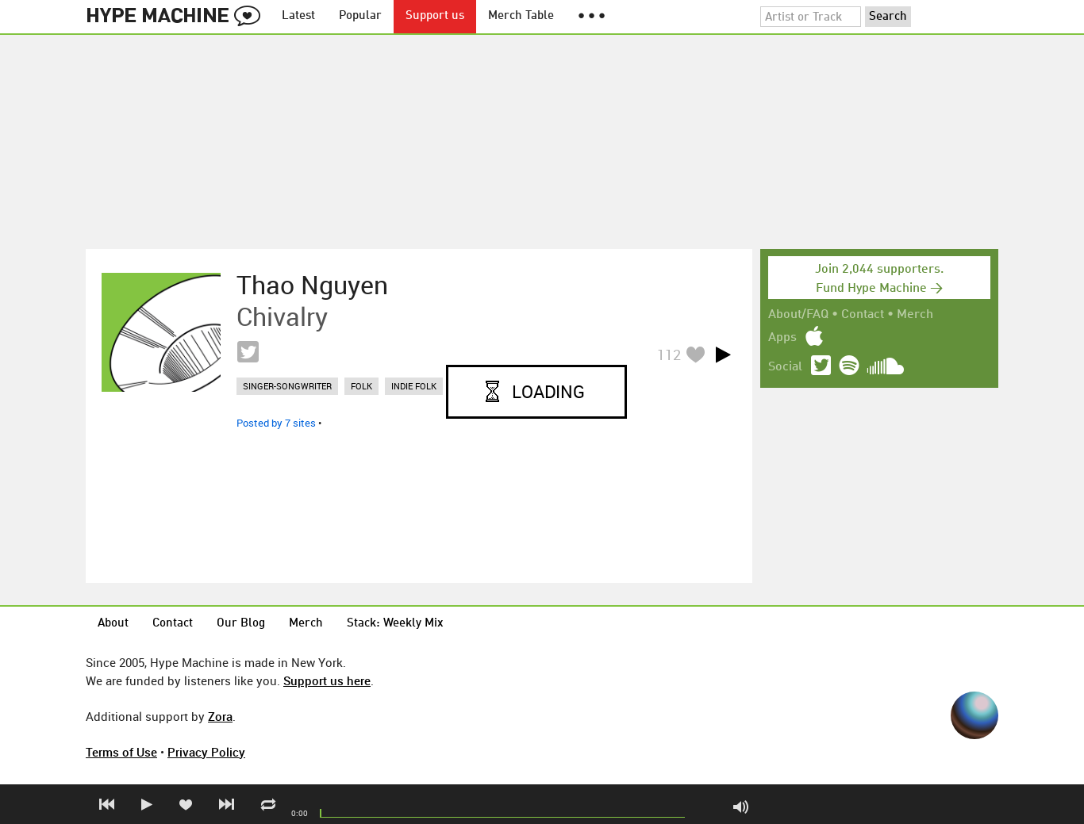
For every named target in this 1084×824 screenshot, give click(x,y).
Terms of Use (121, 752)
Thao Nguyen (312, 285)
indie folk (413, 386)
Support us (435, 16)
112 (669, 354)
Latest (298, 16)
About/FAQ (798, 315)
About (113, 624)
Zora (220, 716)
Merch (915, 315)
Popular (360, 16)
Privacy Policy (206, 752)
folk (361, 386)
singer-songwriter (287, 386)
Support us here (327, 680)
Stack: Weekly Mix (395, 624)
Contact (862, 315)
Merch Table (521, 16)
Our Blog (241, 624)
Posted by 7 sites (276, 423)
